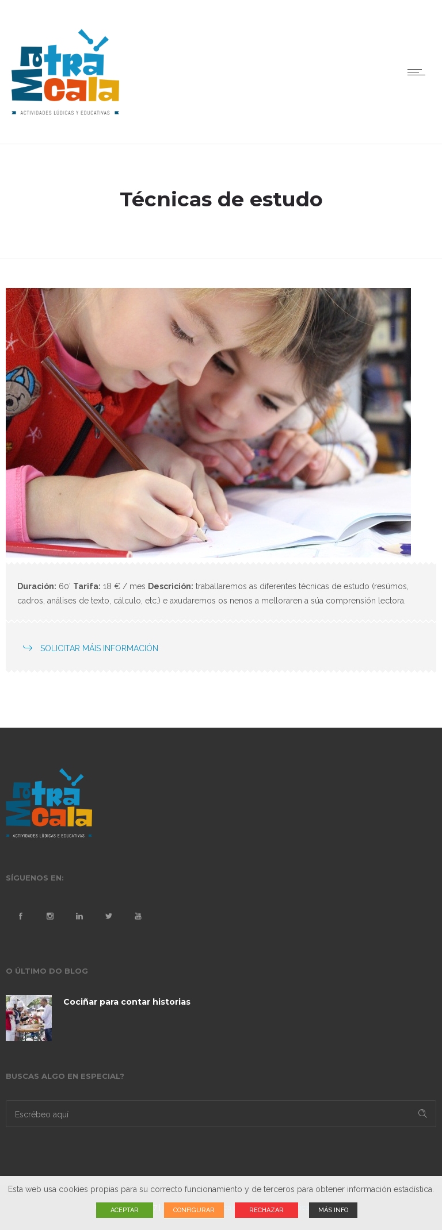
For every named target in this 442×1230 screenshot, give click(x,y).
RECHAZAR (266, 1210)
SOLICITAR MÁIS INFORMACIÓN (99, 648)
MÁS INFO (333, 1210)
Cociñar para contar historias (126, 1002)
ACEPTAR (124, 1210)
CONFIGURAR (194, 1210)
